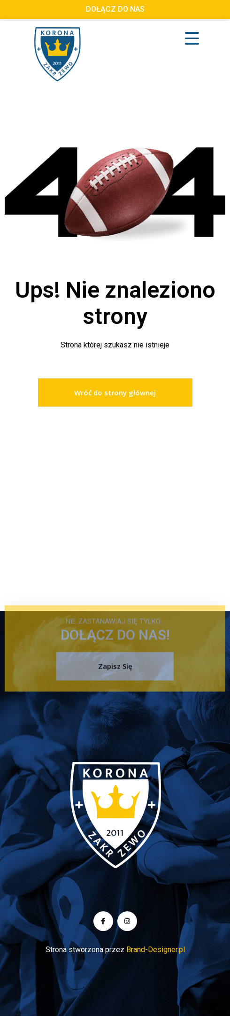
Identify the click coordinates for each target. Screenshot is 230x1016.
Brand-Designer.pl (155, 949)
